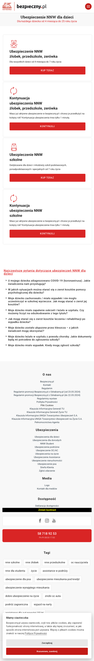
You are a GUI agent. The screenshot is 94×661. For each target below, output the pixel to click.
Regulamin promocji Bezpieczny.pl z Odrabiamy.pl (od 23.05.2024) (47, 392)
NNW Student (47, 443)
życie (34, 570)
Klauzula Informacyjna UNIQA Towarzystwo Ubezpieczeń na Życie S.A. (47, 419)
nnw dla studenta (15, 570)
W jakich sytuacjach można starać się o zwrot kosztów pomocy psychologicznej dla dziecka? (47, 291)
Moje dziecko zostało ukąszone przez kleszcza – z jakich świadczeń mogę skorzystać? (43, 329)
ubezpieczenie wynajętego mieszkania (27, 587)
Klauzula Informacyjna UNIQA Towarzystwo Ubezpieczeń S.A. (47, 415)
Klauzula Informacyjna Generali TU (47, 409)
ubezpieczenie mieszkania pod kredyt (58, 579)
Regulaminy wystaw (47, 398)
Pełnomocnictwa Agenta (47, 422)
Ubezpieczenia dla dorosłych (47, 440)
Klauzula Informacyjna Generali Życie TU (47, 412)
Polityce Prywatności (36, 633)
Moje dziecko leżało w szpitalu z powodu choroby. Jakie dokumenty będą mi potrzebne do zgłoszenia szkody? (50, 338)
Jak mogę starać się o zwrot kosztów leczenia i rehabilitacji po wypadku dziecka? (46, 320)
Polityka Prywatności (47, 402)
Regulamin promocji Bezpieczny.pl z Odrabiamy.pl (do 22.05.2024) (47, 395)
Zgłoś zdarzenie (47, 471)
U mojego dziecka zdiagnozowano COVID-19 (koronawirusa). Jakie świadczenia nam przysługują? (49, 282)
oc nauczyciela (79, 562)
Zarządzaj (47, 643)
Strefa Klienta (47, 467)
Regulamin (47, 388)
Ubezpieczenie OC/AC (47, 450)
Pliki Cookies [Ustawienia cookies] (47, 405)
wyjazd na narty (43, 604)
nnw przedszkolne (54, 562)
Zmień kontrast (47, 509)
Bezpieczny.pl (47, 381)
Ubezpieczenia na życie (47, 454)
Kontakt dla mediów (47, 489)
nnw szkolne (12, 562)
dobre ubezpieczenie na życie (22, 596)
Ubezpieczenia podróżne (47, 447)
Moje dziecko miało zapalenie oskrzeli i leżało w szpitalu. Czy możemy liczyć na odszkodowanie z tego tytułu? (46, 312)
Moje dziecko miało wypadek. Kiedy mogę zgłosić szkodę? (44, 345)
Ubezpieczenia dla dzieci (47, 437)
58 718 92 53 (46, 533)
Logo (46, 485)
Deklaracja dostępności (47, 506)
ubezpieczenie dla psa (18, 579)
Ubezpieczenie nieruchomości (47, 460)
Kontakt (47, 385)
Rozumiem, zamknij (47, 651)
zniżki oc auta (53, 596)
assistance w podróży (55, 570)
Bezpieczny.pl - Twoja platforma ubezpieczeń (24, 6)
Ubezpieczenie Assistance (47, 457)
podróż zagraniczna (16, 604)
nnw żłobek (32, 562)
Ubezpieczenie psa (47, 464)
